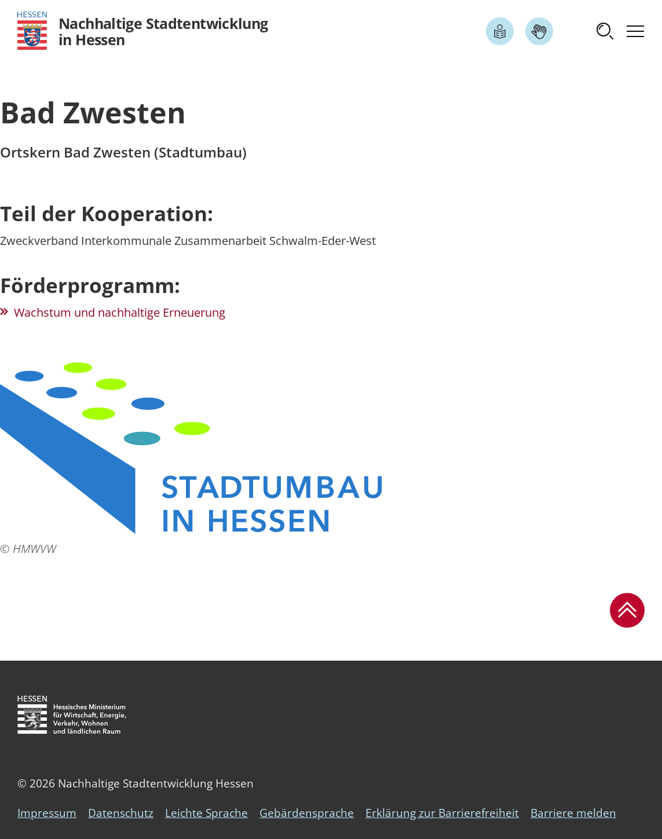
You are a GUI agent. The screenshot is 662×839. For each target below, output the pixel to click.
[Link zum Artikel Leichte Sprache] (500, 31)
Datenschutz (120, 812)
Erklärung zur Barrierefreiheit (442, 812)
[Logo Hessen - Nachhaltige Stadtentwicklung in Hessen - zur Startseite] (142, 31)
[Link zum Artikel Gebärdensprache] (539, 31)
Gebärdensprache (306, 812)
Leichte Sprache (206, 812)
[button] (605, 31)
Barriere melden (573, 812)
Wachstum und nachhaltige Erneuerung (119, 312)
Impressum (46, 812)
